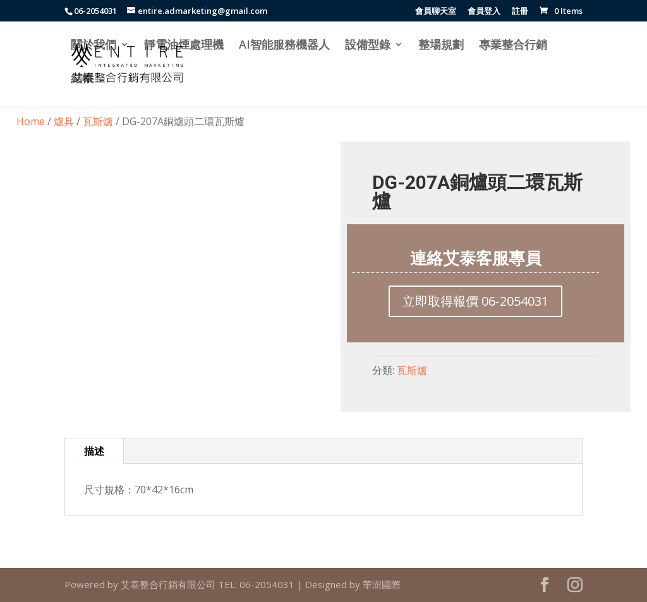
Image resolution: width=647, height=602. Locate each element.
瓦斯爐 (98, 121)
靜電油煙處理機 (184, 46)
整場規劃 (441, 46)
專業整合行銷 (513, 46)
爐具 (64, 121)
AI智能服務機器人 (284, 46)
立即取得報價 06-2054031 (475, 301)
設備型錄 (367, 46)
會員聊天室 (435, 11)
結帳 (82, 79)
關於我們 (93, 46)
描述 (94, 451)
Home (30, 121)
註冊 (520, 11)
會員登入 (484, 11)
